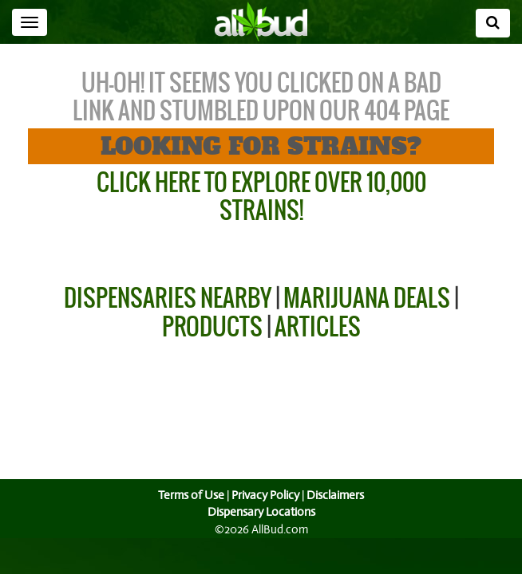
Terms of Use (189, 495)
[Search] (493, 23)
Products (212, 326)
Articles (318, 326)
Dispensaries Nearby (167, 298)
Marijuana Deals (366, 298)
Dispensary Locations (261, 512)
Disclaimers (337, 495)
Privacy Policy (265, 495)
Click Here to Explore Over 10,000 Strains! (261, 196)
